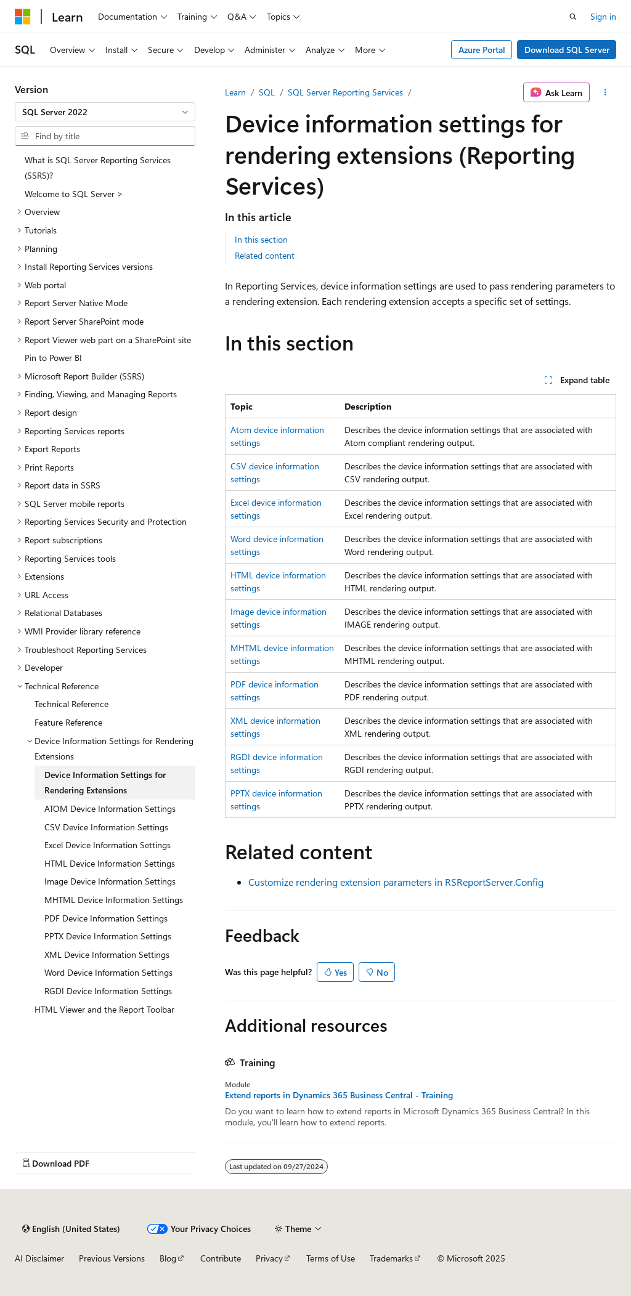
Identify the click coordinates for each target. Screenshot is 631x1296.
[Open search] (573, 17)
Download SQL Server (566, 49)
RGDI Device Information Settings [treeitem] (108, 991)
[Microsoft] (23, 17)
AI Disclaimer (39, 1258)
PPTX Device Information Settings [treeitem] (107, 936)
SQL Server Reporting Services (345, 92)
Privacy (269, 1258)
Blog (168, 1258)
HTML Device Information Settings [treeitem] (109, 863)
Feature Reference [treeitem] (68, 722)
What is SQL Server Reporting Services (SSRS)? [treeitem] (98, 168)
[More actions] (605, 92)
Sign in (603, 16)
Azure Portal (481, 49)
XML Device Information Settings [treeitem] (106, 954)
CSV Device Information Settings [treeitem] (106, 827)
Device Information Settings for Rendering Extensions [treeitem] (105, 782)
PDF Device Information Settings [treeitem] (106, 918)
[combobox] (105, 112)
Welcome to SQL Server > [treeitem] (74, 194)
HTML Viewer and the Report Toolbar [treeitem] (104, 1009)
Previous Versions (112, 1258)
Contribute (220, 1258)
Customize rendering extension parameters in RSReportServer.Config (395, 881)
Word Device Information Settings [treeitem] (108, 972)
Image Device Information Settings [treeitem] (110, 881)
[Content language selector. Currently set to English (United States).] (71, 1229)
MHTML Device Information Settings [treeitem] (113, 899)
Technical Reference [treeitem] (71, 704)
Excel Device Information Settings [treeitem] (107, 845)
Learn (235, 92)
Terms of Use (330, 1258)
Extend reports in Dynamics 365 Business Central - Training (339, 1095)
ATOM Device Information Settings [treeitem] (110, 808)
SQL (267, 92)
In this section (261, 239)
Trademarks (391, 1258)
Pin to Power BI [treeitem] (53, 357)
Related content (265, 255)
